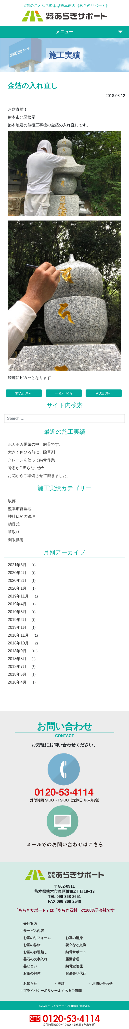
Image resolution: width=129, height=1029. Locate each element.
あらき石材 (67, 910)
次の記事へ (104, 393)
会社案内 (30, 923)
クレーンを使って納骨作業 (31, 460)
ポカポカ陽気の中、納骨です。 (35, 444)
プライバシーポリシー (40, 990)
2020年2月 (17, 580)
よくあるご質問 (70, 990)
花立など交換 (75, 945)
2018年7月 (17, 666)
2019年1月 (17, 627)
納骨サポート (75, 952)
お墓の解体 (31, 973)
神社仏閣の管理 (21, 516)
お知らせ (30, 983)
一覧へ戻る (63, 393)
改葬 (12, 501)
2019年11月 (18, 596)
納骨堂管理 (74, 966)
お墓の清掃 (74, 938)
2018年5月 (17, 674)
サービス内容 (33, 930)
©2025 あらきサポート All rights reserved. (64, 1005)
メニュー (64, 31)
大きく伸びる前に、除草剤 (31, 452)
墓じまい (30, 966)
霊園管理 (72, 959)
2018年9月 (17, 651)
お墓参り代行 (75, 973)
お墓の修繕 (31, 945)
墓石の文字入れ (35, 959)
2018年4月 (17, 682)
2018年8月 (17, 659)
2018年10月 (18, 643)
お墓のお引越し (35, 952)
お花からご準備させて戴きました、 (39, 476)
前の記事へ (23, 393)
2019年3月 (17, 612)
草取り (14, 532)
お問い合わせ (102, 983)
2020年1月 (17, 588)
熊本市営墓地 (19, 509)
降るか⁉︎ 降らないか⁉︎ (26, 468)
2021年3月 (17, 565)
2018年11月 (18, 635)
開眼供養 (16, 540)
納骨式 (14, 524)
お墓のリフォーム (37, 938)
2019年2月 (17, 620)
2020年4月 (17, 573)
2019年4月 (17, 604)
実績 (61, 983)
